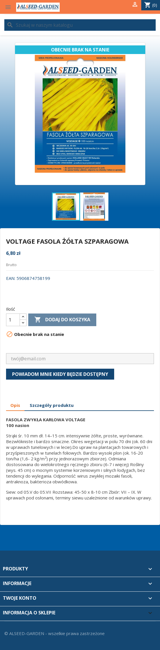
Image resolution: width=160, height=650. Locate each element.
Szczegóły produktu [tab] (52, 405)
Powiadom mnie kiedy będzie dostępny (60, 374)
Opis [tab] (15, 405)
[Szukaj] (80, 25)
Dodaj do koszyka (62, 320)
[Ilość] (13, 320)
